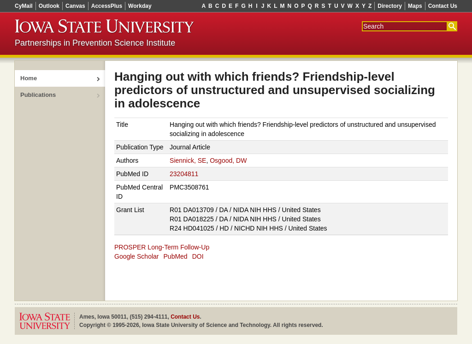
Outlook (49, 6)
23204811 (184, 174)
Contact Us (442, 6)
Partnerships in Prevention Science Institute (95, 42)
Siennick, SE (188, 160)
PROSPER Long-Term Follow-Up (161, 247)
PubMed (176, 256)
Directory (390, 6)
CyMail (24, 6)
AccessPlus (106, 6)
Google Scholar (136, 256)
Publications (38, 94)
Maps (415, 6)
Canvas (75, 6)
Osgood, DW (228, 160)
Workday (139, 6)
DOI (198, 256)
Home (28, 78)
